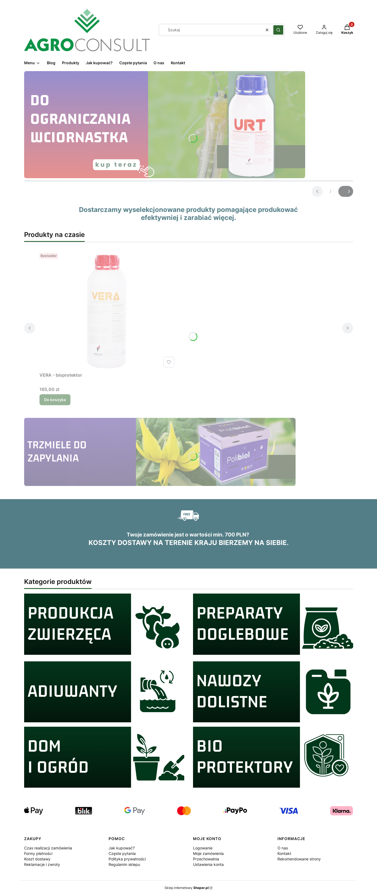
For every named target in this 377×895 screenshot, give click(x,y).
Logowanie (202, 848)
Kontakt (284, 853)
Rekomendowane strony (299, 859)
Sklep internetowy (187, 888)
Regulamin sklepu (124, 864)
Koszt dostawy (37, 859)
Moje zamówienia (208, 853)
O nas (282, 848)
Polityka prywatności (127, 859)
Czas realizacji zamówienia (48, 848)
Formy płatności (38, 853)
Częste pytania (122, 853)
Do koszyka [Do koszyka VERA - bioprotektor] (55, 399)
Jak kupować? (122, 848)
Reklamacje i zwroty (42, 864)
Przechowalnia (206, 859)
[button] (278, 30)
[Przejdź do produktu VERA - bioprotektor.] (108, 310)
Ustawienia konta (208, 864)
